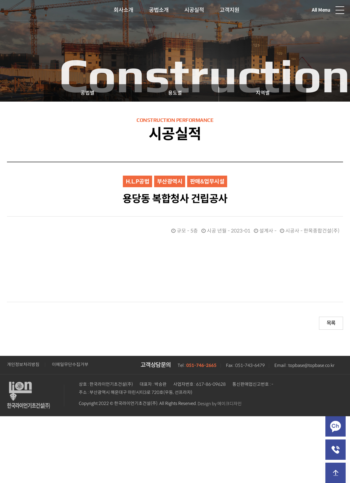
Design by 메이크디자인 (220, 403)
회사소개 (123, 10)
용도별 (175, 93)
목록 (331, 323)
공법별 (87, 93)
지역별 (263, 93)
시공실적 (194, 10)
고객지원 (229, 10)
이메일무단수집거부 (70, 364)
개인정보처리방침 (23, 364)
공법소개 (159, 10)
